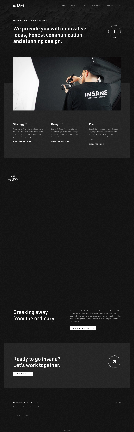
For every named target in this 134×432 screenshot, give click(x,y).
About (72, 5)
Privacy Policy (43, 407)
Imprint (15, 407)
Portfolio (96, 5)
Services (84, 5)
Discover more (22, 141)
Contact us (23, 374)
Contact (109, 5)
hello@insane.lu (19, 402)
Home (62, 5)
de (120, 5)
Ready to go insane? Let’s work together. (36, 361)
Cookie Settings (28, 407)
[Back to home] (18, 5)
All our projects (83, 328)
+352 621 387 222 (36, 402)
